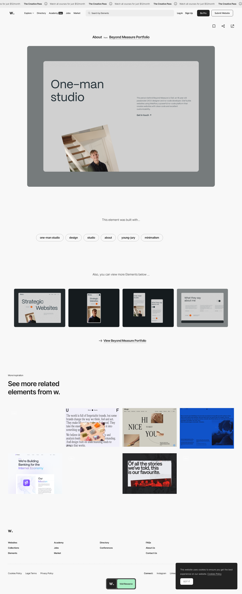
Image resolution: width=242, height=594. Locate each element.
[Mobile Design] (148, 308)
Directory (41, 13)
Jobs (68, 13)
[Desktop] (39, 308)
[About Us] (92, 473)
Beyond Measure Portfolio (129, 37)
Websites (12, 542)
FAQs (148, 542)
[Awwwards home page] (111, 583)
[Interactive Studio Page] (207, 473)
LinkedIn (174, 573)
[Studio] (207, 428)
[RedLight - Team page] (35, 427)
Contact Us (151, 553)
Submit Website (222, 13)
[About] (150, 473)
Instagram (161, 573)
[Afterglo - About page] (150, 427)
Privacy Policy (46, 573)
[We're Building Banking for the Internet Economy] (35, 473)
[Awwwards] (12, 13)
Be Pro (203, 13)
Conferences (106, 547)
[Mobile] (94, 308)
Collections (13, 547)
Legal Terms (31, 573)
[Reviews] (202, 308)
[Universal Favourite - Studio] (92, 427)
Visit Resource (126, 584)
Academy (56, 13)
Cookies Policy (15, 573)
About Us (150, 547)
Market (77, 13)
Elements (12, 553)
